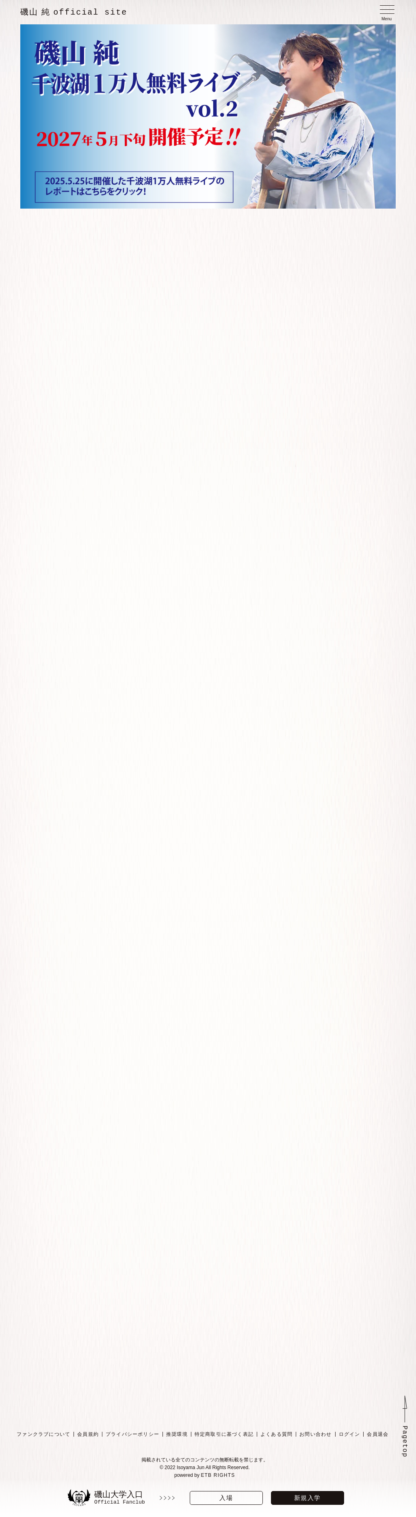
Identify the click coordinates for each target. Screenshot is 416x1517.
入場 (226, 1497)
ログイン (349, 1431)
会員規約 (88, 1431)
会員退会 (377, 1431)
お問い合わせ (315, 1431)
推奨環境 (177, 1431)
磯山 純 (73, 12)
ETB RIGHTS (218, 1472)
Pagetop (404, 1439)
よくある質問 (276, 1431)
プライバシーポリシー (132, 1431)
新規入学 (307, 1497)
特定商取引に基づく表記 (224, 1431)
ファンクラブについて (43, 1431)
